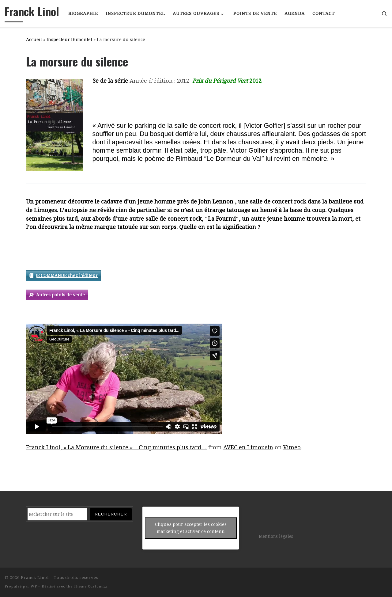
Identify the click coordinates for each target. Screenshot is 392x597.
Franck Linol (35, 577)
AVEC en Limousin (248, 447)
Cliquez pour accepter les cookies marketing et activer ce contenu (191, 528)
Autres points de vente (60, 294)
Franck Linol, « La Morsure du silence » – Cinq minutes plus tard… (116, 447)
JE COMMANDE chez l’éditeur (67, 275)
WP (34, 586)
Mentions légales (276, 536)
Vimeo (292, 447)
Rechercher (111, 514)
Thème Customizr (91, 586)
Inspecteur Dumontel (69, 39)
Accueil (34, 39)
